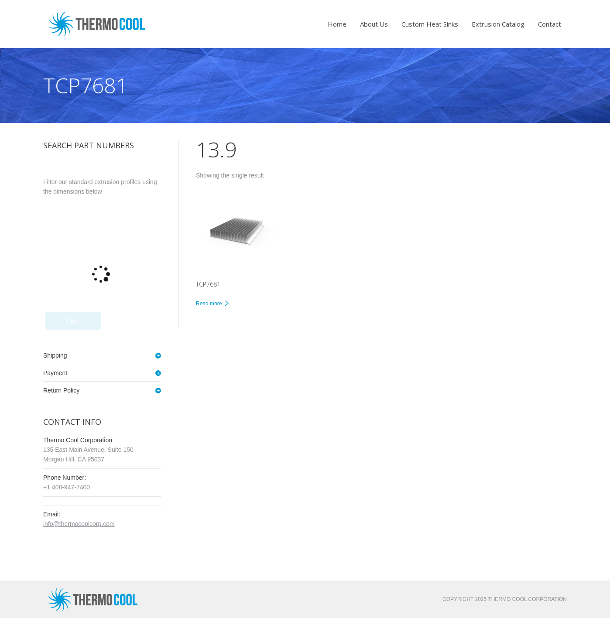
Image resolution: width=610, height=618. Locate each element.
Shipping (55, 355)
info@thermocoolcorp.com (79, 523)
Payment (55, 372)
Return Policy (61, 390)
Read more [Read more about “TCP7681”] (209, 303)
